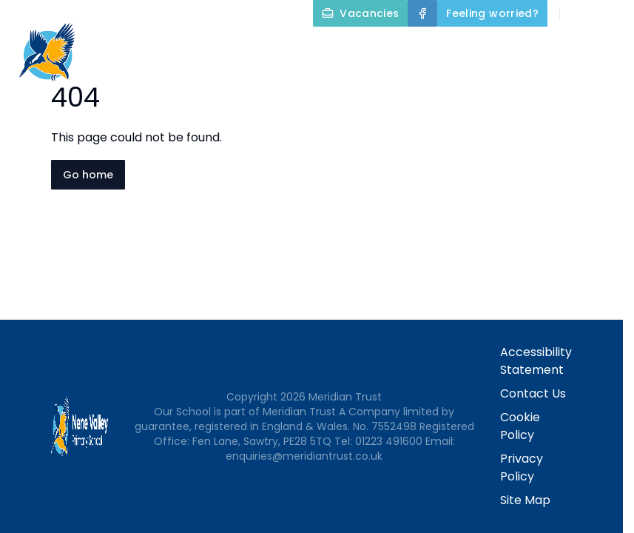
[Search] (579, 13)
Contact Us (591, 83)
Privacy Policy (521, 467)
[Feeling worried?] (492, 13)
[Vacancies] (360, 13)
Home (357, 47)
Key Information (565, 47)
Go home (88, 174)
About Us (441, 47)
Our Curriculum (310, 83)
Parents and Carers (461, 83)
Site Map (525, 500)
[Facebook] (422, 13)
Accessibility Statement (536, 360)
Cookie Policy (520, 426)
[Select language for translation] (610, 13)
